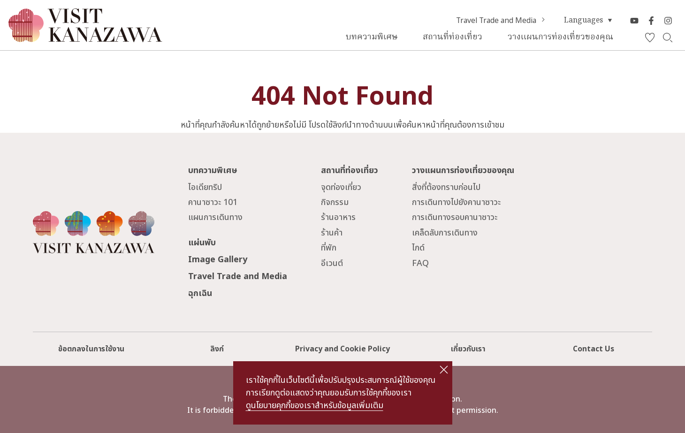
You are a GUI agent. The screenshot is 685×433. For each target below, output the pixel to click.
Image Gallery (217, 259)
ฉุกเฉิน (200, 293)
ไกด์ (418, 248)
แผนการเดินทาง (215, 217)
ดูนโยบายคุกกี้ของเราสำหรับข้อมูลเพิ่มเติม (314, 405)
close (444, 369)
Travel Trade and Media (502, 20)
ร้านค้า (331, 233)
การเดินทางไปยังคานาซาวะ (456, 202)
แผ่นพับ (202, 242)
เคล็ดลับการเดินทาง (445, 233)
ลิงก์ (217, 349)
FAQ (420, 263)
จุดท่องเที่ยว (341, 187)
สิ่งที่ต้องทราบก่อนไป (446, 187)
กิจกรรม (335, 202)
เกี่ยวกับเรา (468, 349)
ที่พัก (328, 248)
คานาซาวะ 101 (212, 202)
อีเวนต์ (332, 263)
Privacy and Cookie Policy (342, 349)
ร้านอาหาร (338, 217)
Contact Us (593, 349)
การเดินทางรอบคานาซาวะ (454, 217)
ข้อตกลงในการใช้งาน (91, 349)
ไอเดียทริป (205, 187)
